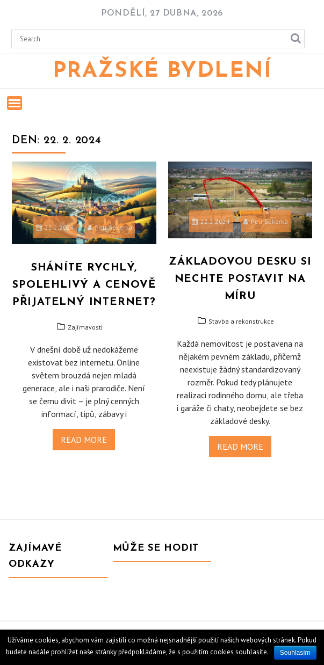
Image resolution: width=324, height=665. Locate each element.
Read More (84, 439)
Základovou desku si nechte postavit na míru (240, 279)
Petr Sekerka (110, 227)
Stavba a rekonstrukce (241, 321)
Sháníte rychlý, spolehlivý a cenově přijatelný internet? (84, 285)
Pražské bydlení (162, 71)
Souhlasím (295, 652)
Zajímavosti (85, 327)
